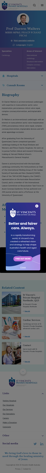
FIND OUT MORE (23, 258)
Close (23, 267)
